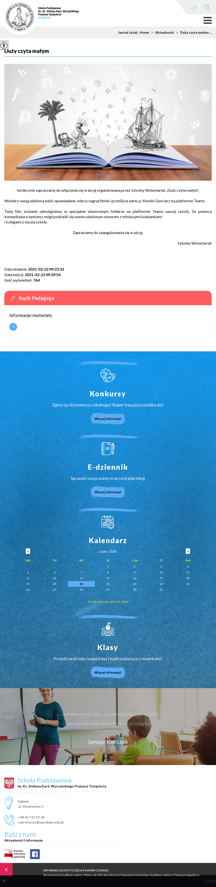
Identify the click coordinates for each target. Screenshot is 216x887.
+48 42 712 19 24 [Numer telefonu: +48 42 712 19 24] (31, 817)
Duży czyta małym (26, 51)
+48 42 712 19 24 (206, 7)
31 (161, 589)
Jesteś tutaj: (129, 32)
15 (108, 578)
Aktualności (161, 32)
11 (188, 572)
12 (28, 578)
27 (54, 589)
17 (161, 578)
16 (134, 578)
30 (134, 589)
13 (54, 578)
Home (144, 32)
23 (134, 584)
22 (108, 584)
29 (108, 589)
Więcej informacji (13, 327)
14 (81, 578)
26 (28, 589)
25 (188, 584)
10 (161, 572)
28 (81, 589)
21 (81, 584)
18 (188, 578)
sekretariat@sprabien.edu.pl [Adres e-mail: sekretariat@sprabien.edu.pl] (41, 822)
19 (28, 584)
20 (54, 584)
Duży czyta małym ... (193, 32)
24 (161, 584)
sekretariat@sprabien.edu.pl (194, 7)
